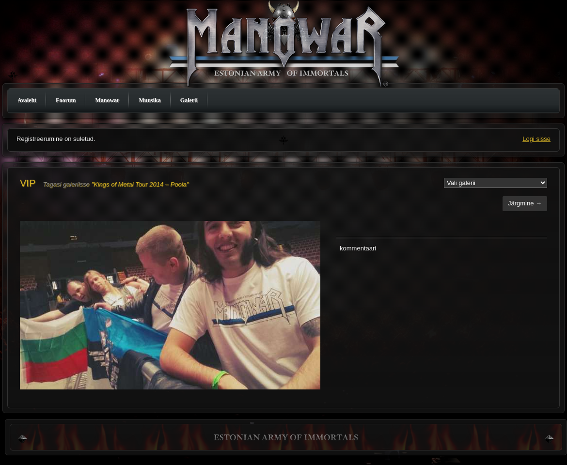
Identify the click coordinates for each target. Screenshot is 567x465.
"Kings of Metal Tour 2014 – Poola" (140, 184)
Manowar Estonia (286, 45)
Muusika (149, 100)
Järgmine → (525, 203)
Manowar (107, 100)
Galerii (189, 100)
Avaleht (26, 100)
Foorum (66, 100)
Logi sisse (536, 138)
